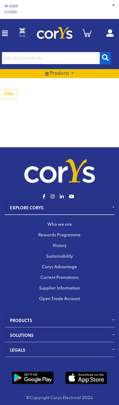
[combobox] (51, 58)
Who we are (59, 224)
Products (21, 321)
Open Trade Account (59, 299)
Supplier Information (59, 288)
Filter (9, 94)
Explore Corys (26, 208)
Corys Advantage (59, 267)
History (60, 246)
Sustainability (59, 256)
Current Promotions (59, 278)
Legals (17, 350)
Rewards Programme (59, 235)
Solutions (22, 336)
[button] (59, 9)
